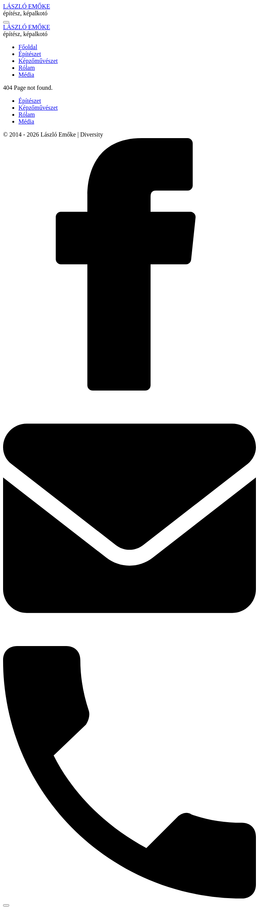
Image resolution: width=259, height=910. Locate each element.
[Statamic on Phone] (129, 896)
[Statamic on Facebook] (129, 388)
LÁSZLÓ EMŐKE (26, 6)
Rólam (26, 114)
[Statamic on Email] (129, 642)
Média (26, 121)
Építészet (29, 100)
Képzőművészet (38, 107)
